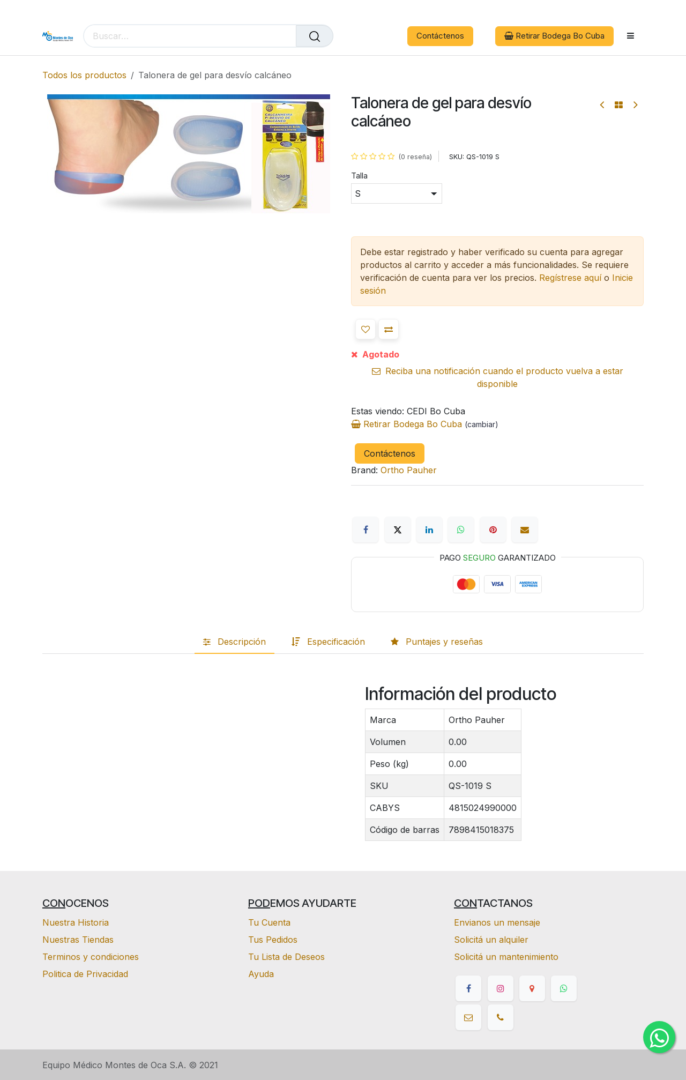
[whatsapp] (564, 988)
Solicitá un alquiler (491, 939)
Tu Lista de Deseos (286, 956)
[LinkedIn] (429, 529)
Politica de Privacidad (85, 974)
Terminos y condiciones (90, 956)
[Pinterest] (493, 529)
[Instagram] (500, 988)
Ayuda (261, 974)
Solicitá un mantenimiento (506, 956)
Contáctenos (440, 36)
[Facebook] (365, 529)
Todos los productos (84, 75)
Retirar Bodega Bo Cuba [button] (554, 36)
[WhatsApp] (461, 529)
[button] (365, 329)
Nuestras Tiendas (78, 939)
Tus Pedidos (272, 939)
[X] (398, 529)
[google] (532, 988)
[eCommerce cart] (349, 36)
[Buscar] (314, 36)
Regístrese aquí (570, 277)
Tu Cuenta (269, 922)
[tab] (234, 641)
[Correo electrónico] (525, 529)
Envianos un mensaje (497, 922)
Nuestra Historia (75, 922)
